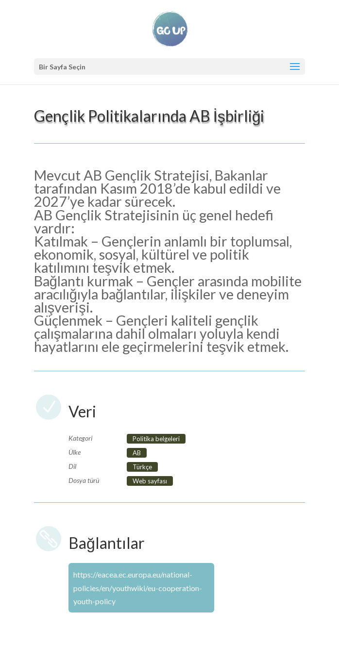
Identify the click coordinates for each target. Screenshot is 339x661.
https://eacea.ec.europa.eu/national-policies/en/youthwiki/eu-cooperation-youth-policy (137, 587)
